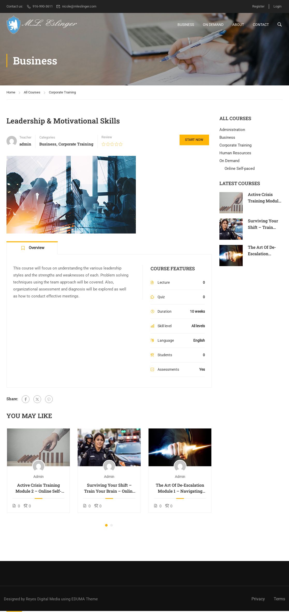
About (238, 25)
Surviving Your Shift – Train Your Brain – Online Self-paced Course (109, 490)
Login (277, 6)
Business (185, 25)
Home (10, 94)
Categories (47, 139)
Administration (232, 131)
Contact (261, 25)
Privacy (258, 598)
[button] (106, 527)
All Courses (32, 94)
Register (257, 6)
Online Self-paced (240, 170)
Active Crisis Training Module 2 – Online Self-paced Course (38, 490)
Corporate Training (62, 94)
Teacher (25, 139)
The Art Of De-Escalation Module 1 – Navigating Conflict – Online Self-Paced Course (180, 490)
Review (106, 139)
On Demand (213, 25)
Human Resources (235, 154)
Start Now (193, 141)
